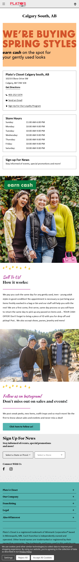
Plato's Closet (10, 489)
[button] (4, 4)
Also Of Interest (11, 517)
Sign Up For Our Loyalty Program (24, 106)
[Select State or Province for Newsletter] (18, 455)
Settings (8, 557)
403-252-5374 (15, 95)
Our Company (10, 496)
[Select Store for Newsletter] (50, 455)
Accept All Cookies (42, 557)
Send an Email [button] (15, 100)
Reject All (23, 557)
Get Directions (13, 87)
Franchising (9, 503)
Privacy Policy (25, 551)
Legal (6, 510)
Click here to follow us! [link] (21, 426)
